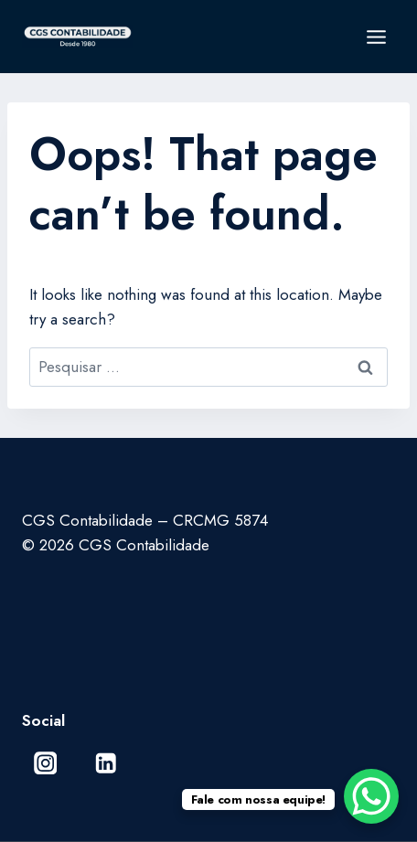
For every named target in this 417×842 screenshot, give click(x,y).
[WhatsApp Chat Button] (371, 796)
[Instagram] (45, 763)
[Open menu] (376, 36)
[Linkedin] (105, 763)
